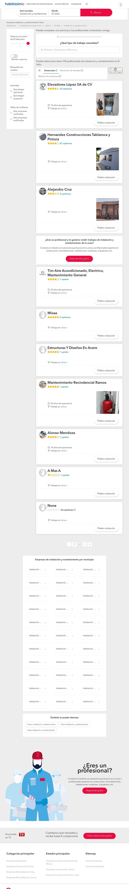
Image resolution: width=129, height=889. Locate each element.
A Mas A (54, 471)
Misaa (52, 313)
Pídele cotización (106, 123)
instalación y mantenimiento (41, 724)
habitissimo (11, 26)
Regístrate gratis (94, 790)
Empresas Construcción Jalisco (60, 870)
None (51, 506)
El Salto (57, 26)
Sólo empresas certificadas (20, 119)
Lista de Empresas (94, 861)
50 (20, 46)
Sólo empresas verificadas (20, 112)
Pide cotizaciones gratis (99, 836)
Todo (28, 46)
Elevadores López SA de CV (69, 85)
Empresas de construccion (31, 26)
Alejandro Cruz (59, 189)
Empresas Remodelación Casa (21, 872)
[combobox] (33, 12)
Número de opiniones (48, 76)
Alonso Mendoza (61, 433)
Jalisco (48, 26)
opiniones (66, 89)
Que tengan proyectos (18, 97)
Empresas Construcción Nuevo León (62, 875)
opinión (64, 280)
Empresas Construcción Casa (20, 867)
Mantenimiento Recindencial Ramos (76, 383)
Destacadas (49, 71)
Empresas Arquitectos (17, 861)
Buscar (95, 12)
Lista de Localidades (95, 867)
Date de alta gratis (79, 259)
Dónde (55, 11)
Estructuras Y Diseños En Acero (72, 348)
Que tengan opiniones (18, 91)
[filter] (20, 43)
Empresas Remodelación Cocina (21, 878)
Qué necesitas (26, 11)
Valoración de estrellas (70, 71)
